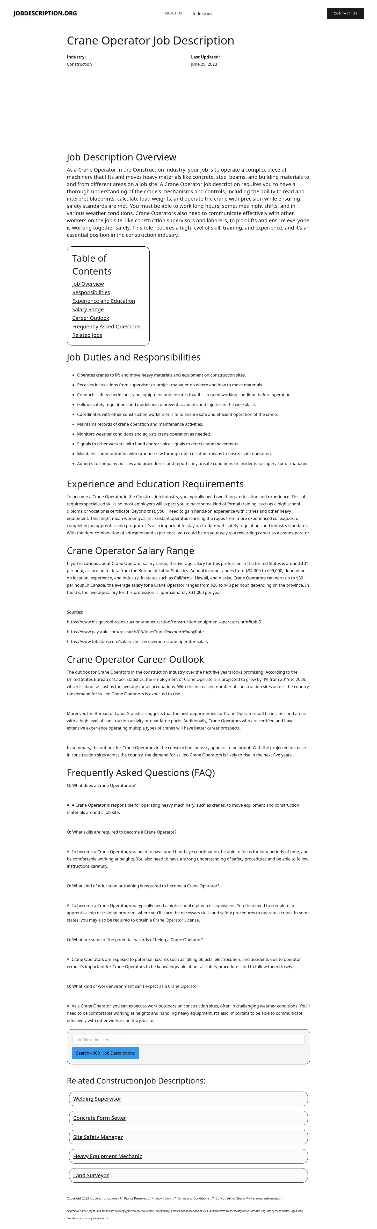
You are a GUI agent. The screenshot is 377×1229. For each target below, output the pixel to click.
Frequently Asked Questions (106, 326)
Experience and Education (103, 300)
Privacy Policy (161, 1198)
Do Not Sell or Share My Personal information (248, 1198)
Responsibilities (91, 292)
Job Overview (88, 283)
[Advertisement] (188, 109)
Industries (202, 13)
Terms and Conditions (193, 1198)
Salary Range (88, 309)
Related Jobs (87, 335)
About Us (173, 13)
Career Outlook (90, 317)
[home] (45, 13)
